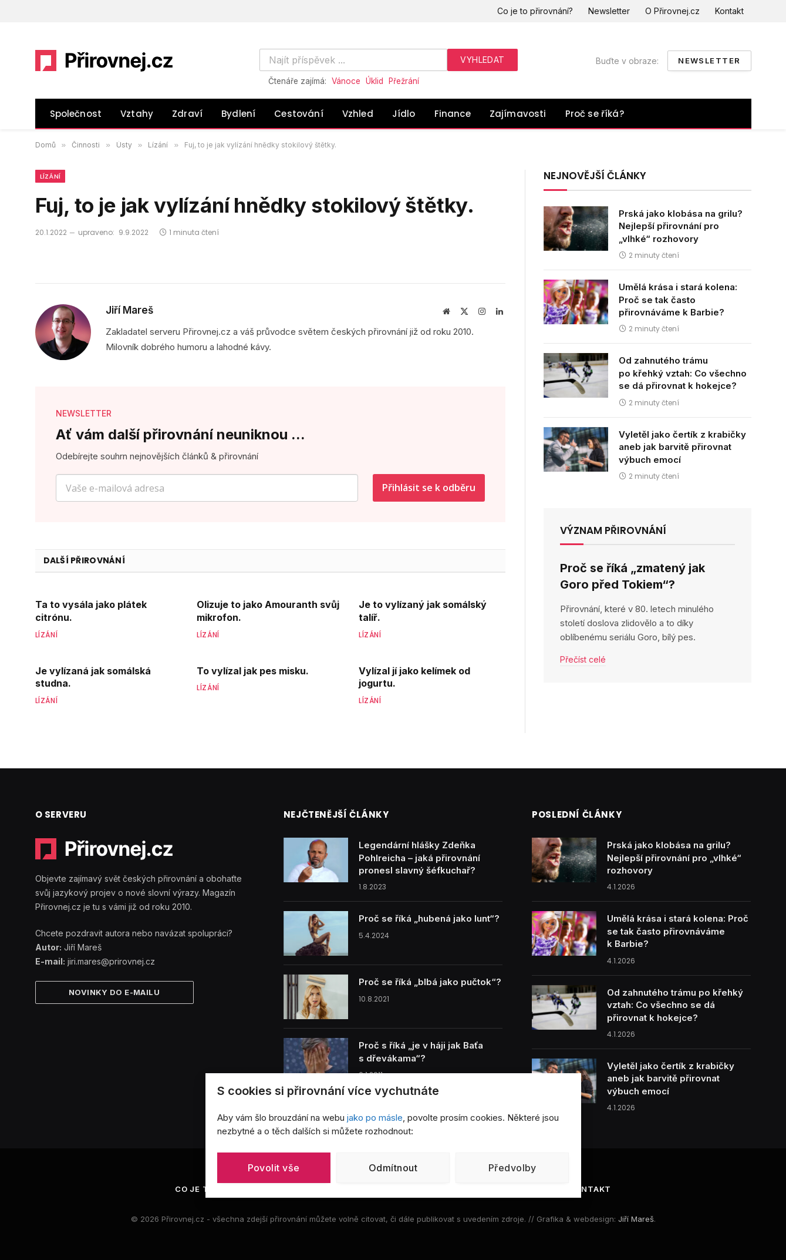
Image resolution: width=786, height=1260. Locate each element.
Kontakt (729, 11)
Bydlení (238, 113)
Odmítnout (393, 1168)
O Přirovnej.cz (672, 11)
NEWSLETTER (84, 413)
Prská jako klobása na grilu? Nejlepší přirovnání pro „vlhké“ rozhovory (681, 226)
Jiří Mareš (129, 310)
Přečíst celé (583, 659)
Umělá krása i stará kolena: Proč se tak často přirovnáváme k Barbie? (678, 299)
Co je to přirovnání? (535, 11)
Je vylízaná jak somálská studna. (93, 677)
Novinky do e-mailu (114, 992)
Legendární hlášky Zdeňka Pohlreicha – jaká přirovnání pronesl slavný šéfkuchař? (419, 857)
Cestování (298, 113)
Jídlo (404, 113)
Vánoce (346, 81)
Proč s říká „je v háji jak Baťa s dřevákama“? (421, 1051)
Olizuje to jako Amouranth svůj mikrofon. (268, 611)
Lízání (50, 176)
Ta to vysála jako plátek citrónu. (91, 611)
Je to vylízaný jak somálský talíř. (423, 611)
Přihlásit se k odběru (428, 487)
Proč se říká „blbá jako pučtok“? (430, 981)
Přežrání (404, 81)
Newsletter (609, 11)
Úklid (374, 81)
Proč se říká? (594, 113)
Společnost (76, 113)
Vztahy (136, 113)
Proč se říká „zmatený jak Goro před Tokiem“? (632, 576)
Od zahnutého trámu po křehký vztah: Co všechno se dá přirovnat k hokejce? (683, 373)
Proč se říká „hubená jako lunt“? (429, 918)
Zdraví (187, 113)
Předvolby (512, 1168)
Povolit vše (274, 1168)
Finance (452, 113)
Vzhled (357, 113)
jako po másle (375, 1117)
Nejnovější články (595, 176)
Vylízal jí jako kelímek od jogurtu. (414, 677)
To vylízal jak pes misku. (253, 671)
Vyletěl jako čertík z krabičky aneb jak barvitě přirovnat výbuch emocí (682, 447)
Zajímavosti (518, 113)
